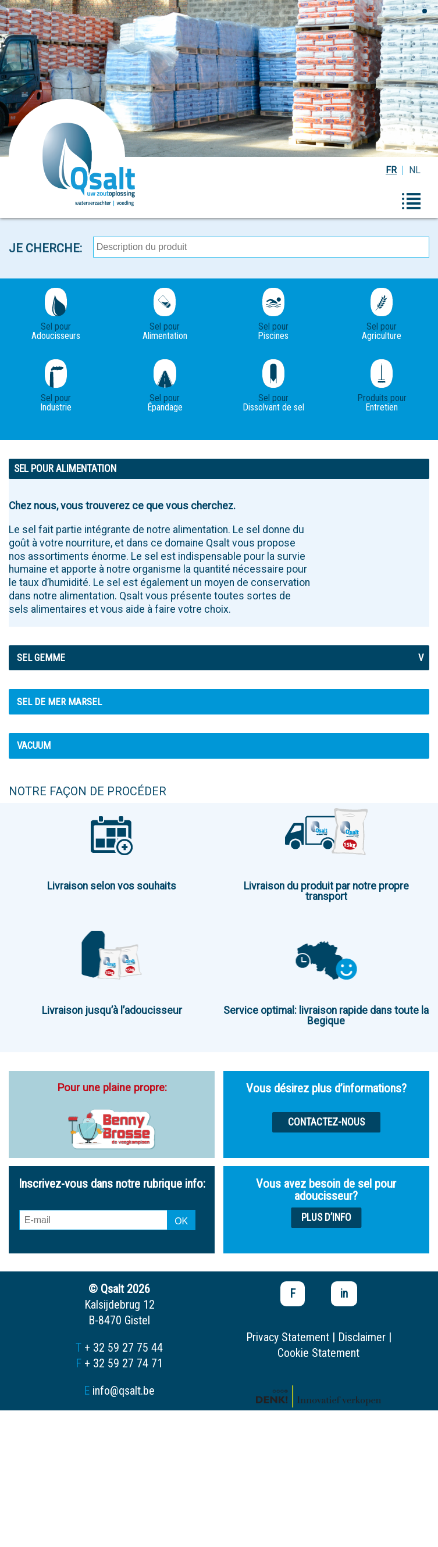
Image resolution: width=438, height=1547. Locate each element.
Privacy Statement (287, 1337)
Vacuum (34, 745)
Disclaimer (362, 1337)
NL (415, 170)
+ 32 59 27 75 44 (123, 1348)
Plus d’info (326, 1217)
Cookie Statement (318, 1353)
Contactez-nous (326, 1122)
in (344, 1294)
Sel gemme (220, 657)
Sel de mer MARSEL (59, 702)
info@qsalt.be (123, 1391)
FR (391, 170)
